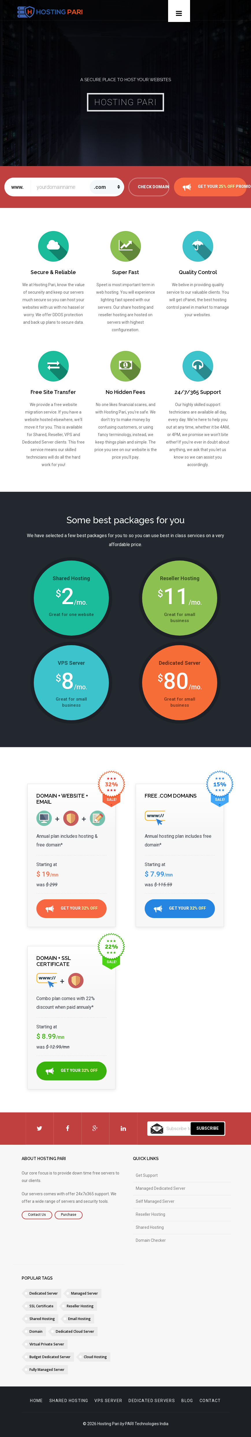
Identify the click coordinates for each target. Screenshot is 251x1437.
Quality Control (198, 272)
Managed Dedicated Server (160, 1188)
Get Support (147, 1175)
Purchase (68, 1215)
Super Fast (125, 272)
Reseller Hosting (150, 1214)
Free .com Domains (171, 796)
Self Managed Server (155, 1201)
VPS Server (108, 1400)
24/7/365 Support (197, 392)
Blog (187, 1400)
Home (36, 1400)
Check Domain (153, 187)
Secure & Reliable (53, 272)
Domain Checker (151, 1240)
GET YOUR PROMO (215, 187)
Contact (210, 1400)
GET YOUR (71, 908)
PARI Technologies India (146, 1423)
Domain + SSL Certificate (53, 961)
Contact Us (37, 1215)
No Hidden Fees (125, 392)
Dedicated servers (152, 1400)
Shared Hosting (150, 1227)
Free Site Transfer (53, 392)
